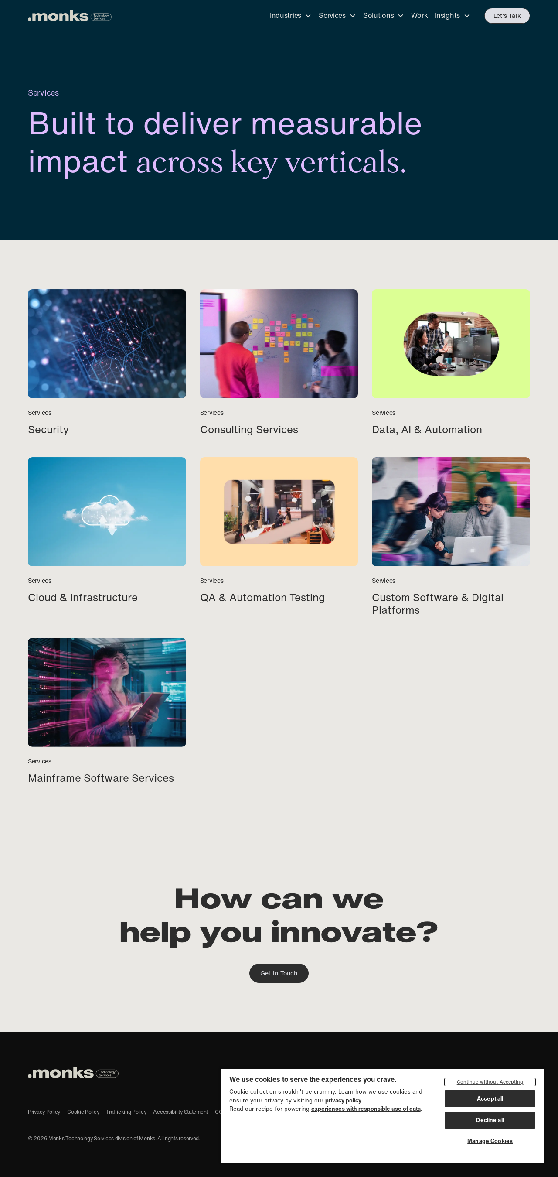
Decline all (490, 1120)
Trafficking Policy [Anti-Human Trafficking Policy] (126, 1111)
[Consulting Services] (279, 362)
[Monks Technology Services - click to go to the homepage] (70, 15)
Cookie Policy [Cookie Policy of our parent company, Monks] (83, 1111)
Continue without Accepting (490, 1081)
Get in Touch (278, 973)
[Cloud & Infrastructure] (107, 530)
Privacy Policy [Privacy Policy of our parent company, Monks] (44, 1111)
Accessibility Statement (180, 1111)
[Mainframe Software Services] (107, 711)
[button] (290, 16)
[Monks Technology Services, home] (73, 1072)
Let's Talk (507, 15)
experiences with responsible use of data (366, 1109)
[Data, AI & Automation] (451, 362)
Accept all (490, 1099)
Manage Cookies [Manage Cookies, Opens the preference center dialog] (490, 1141)
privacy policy (343, 1100)
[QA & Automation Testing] (279, 530)
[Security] (107, 362)
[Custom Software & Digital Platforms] (451, 537)
